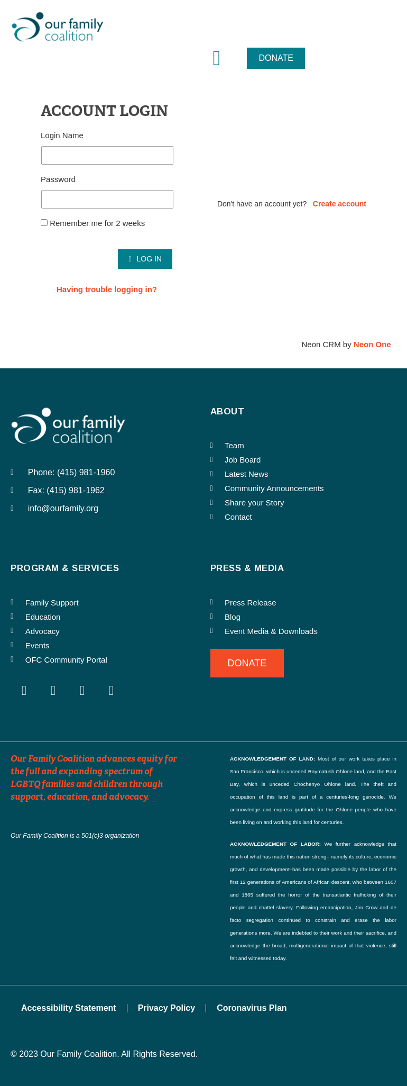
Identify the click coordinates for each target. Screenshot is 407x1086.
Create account (339, 204)
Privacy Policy (167, 1007)
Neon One (372, 344)
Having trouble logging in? (107, 289)
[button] (217, 58)
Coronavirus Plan (251, 1007)
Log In (145, 259)
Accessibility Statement (68, 1007)
